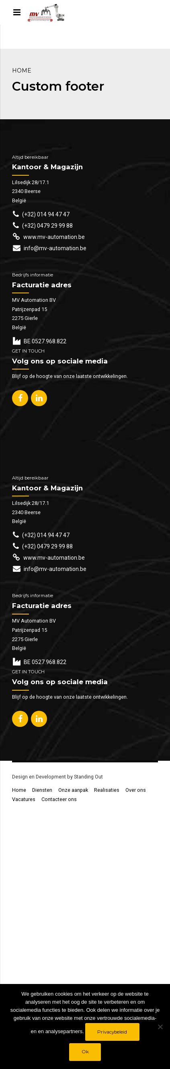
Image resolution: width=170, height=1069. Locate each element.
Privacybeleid (112, 1032)
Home (21, 70)
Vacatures (23, 799)
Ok (85, 1051)
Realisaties (106, 790)
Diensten (42, 790)
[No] (160, 1027)
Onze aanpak (73, 790)
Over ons (135, 790)
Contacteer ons (59, 799)
